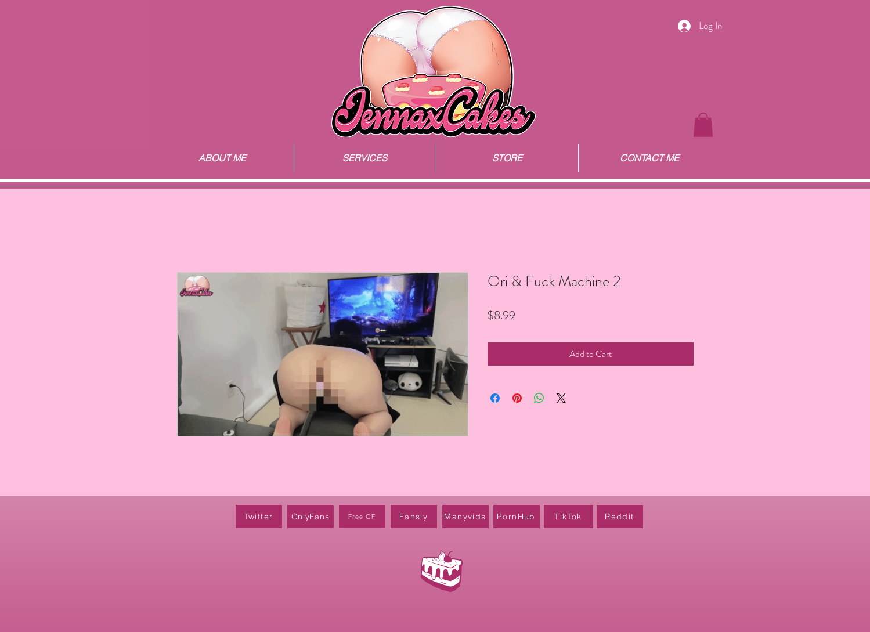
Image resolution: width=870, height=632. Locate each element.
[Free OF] (362, 516)
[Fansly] (414, 516)
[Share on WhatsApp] (539, 398)
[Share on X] (561, 398)
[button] (703, 125)
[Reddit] (620, 516)
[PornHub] (516, 516)
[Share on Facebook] (495, 398)
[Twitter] (259, 516)
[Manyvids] (465, 516)
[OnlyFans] (310, 516)
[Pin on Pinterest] (517, 398)
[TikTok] (568, 516)
